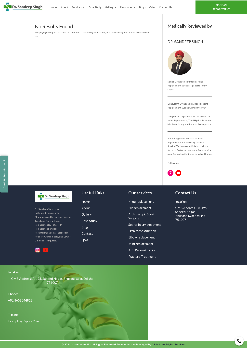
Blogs (142, 7)
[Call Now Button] (239, 341)
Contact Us (165, 7)
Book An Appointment (3, 174)
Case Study (95, 7)
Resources (126, 7)
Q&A (152, 7)
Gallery (109, 7)
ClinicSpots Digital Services (168, 344)
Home (54, 7)
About (64, 7)
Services (77, 7)
